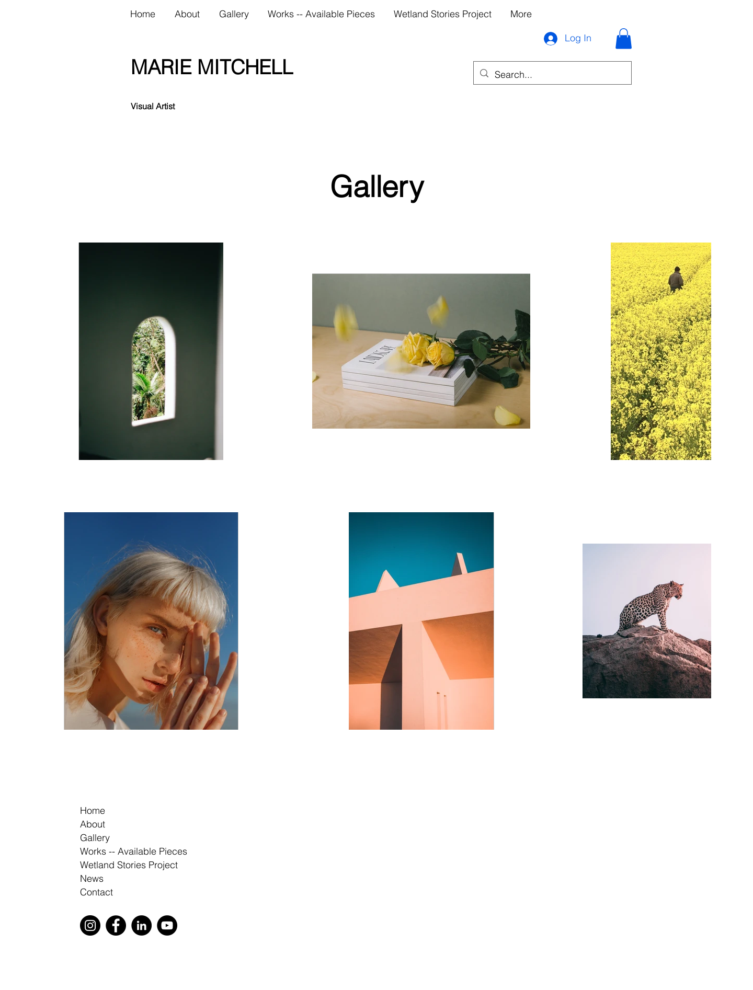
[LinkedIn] (141, 925)
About (92, 824)
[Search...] (552, 75)
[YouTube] (167, 925)
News (92, 878)
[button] (623, 38)
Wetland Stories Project (129, 865)
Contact (96, 892)
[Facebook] (116, 925)
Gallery (95, 838)
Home (92, 810)
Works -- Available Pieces (133, 851)
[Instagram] (90, 925)
